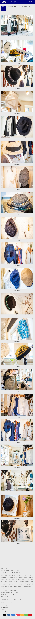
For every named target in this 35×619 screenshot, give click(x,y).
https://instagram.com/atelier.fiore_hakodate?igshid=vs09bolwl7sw (13, 611)
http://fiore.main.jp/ (4, 607)
